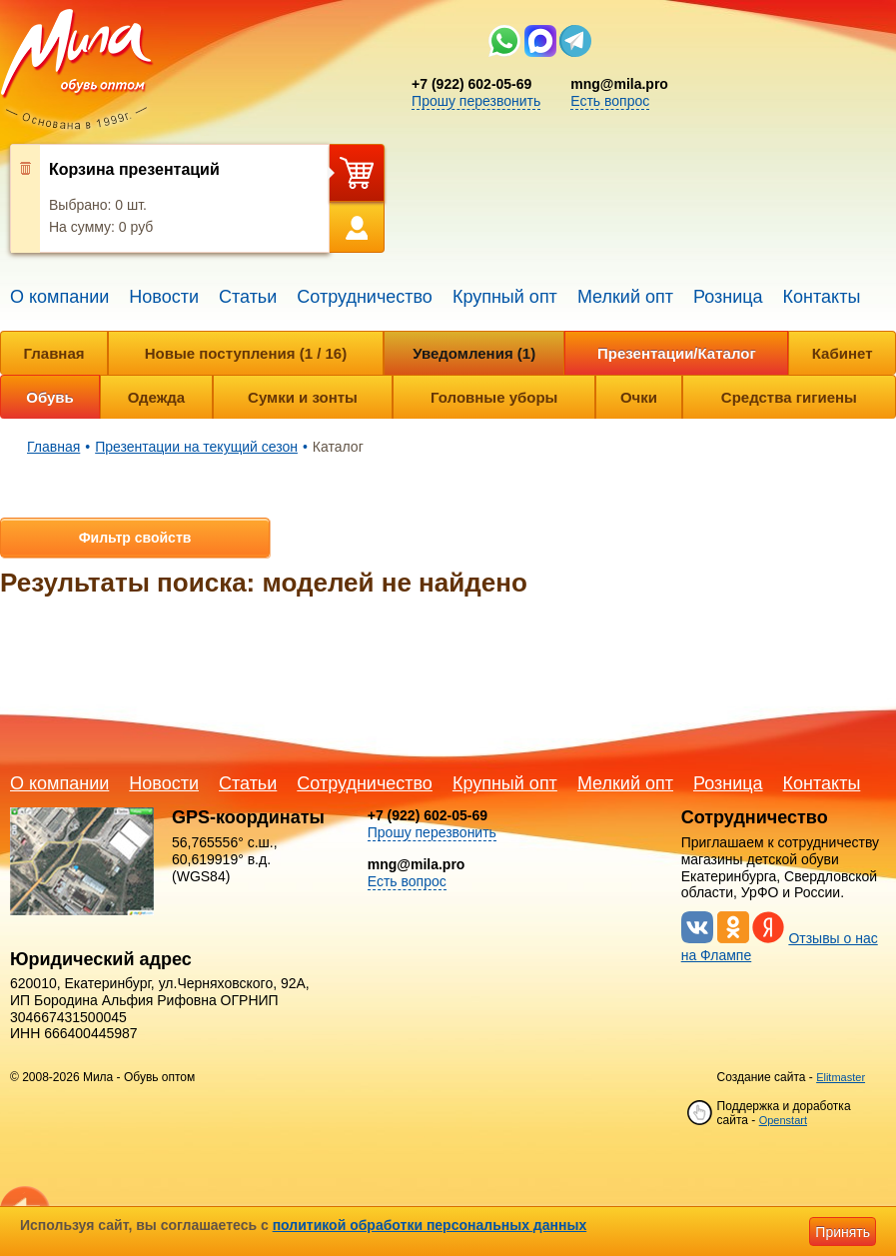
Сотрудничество (365, 297)
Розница (728, 297)
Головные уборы (494, 397)
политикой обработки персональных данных (430, 1225)
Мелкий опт (625, 297)
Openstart (783, 1120)
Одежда (156, 397)
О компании (59, 297)
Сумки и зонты (303, 397)
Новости (164, 297)
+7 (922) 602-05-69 (471, 84)
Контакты (822, 297)
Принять (842, 1232)
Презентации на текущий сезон (196, 447)
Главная (54, 353)
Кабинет (842, 353)
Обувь (50, 397)
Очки (638, 397)
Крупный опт (504, 297)
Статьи (248, 297)
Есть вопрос (609, 101)
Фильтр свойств (135, 538)
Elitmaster (840, 1077)
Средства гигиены (789, 397)
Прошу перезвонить (476, 101)
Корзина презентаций (134, 169)
